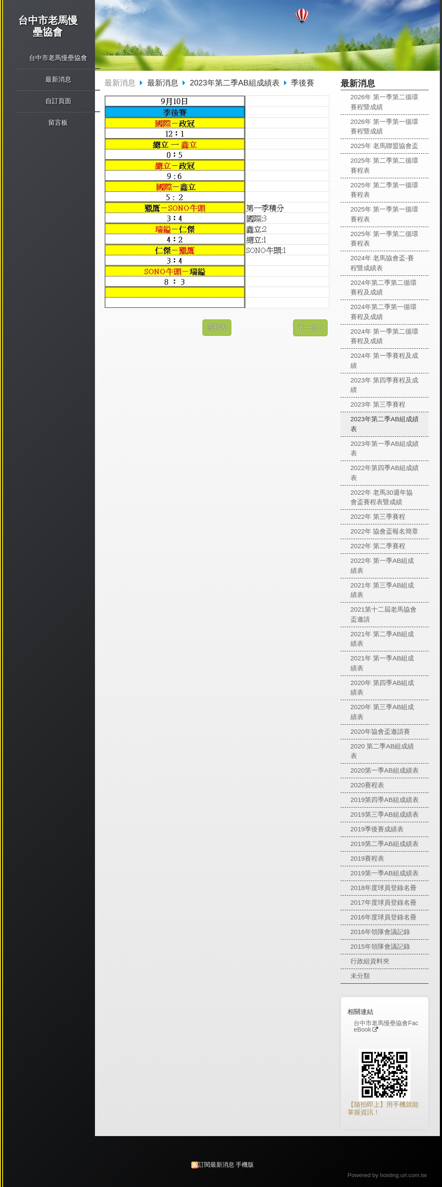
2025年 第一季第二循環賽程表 (384, 238)
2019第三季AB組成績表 (384, 814)
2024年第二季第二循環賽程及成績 (383, 287)
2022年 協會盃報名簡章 (384, 531)
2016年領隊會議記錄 (380, 931)
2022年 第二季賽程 (378, 545)
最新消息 (120, 83)
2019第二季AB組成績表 (384, 843)
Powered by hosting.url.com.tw (387, 1175)
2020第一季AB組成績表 (384, 770)
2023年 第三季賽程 (378, 404)
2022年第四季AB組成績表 (384, 472)
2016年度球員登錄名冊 (383, 917)
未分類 (360, 975)
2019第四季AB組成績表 (384, 799)
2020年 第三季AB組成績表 (382, 711)
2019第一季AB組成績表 (384, 873)
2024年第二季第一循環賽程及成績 (383, 311)
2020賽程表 (367, 785)
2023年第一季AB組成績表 (384, 448)
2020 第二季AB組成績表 (382, 751)
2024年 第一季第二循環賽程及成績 (384, 336)
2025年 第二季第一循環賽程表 (384, 190)
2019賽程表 (367, 858)
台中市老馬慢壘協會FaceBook (386, 1026)
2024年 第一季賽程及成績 (384, 360)
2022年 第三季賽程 (378, 516)
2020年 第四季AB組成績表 (382, 687)
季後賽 (302, 83)
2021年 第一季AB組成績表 (382, 663)
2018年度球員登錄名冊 (383, 887)
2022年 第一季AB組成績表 (382, 565)
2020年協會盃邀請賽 (380, 731)
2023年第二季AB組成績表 (384, 423)
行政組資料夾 (369, 961)
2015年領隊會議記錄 (380, 946)
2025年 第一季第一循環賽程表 (384, 214)
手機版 (245, 1165)
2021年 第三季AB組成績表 (382, 590)
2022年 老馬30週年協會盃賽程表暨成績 (381, 497)
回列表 (217, 327)
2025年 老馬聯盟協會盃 (384, 145)
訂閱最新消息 (216, 1165)
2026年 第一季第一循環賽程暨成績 (384, 126)
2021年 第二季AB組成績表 (382, 638)
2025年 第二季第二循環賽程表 (384, 165)
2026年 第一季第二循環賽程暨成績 (384, 101)
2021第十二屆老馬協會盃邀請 (383, 614)
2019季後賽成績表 (377, 829)
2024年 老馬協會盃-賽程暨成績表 (382, 262)
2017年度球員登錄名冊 (383, 902)
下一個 (307, 328)
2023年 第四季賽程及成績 (384, 385)
